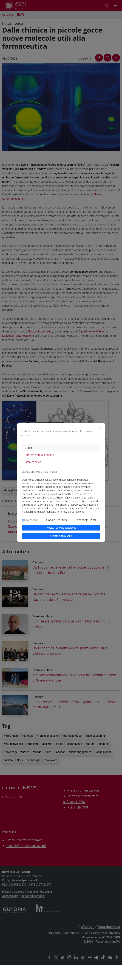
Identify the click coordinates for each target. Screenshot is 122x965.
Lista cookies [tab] (33, 462)
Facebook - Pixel (85, 520)
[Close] (101, 427)
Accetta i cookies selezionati (61, 527)
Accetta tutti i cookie (61, 536)
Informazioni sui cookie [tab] (39, 455)
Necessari (32, 520)
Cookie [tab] (29, 448)
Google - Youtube (57, 520)
